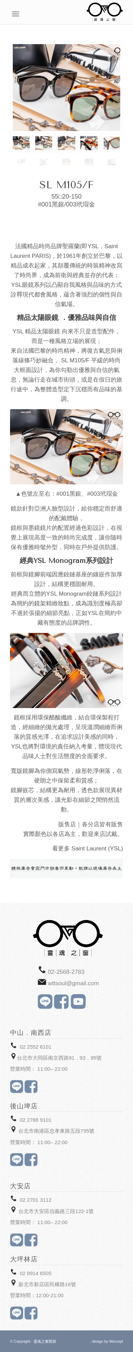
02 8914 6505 (35, 1273)
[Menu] (119, 14)
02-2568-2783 (66, 972)
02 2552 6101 (35, 1047)
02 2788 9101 (35, 1120)
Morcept (116, 1341)
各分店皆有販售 (102, 824)
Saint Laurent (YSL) (97, 848)
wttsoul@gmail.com (73, 983)
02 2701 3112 (35, 1200)
